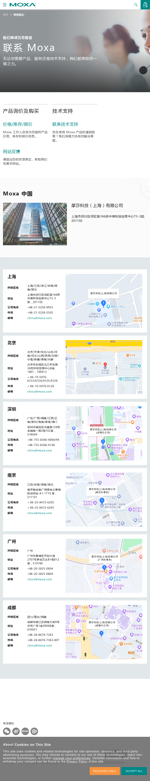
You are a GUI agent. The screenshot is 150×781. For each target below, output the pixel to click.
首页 (5, 14)
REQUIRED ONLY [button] (104, 771)
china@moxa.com (39, 318)
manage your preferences (72, 758)
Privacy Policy (77, 761)
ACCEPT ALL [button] (134, 771)
